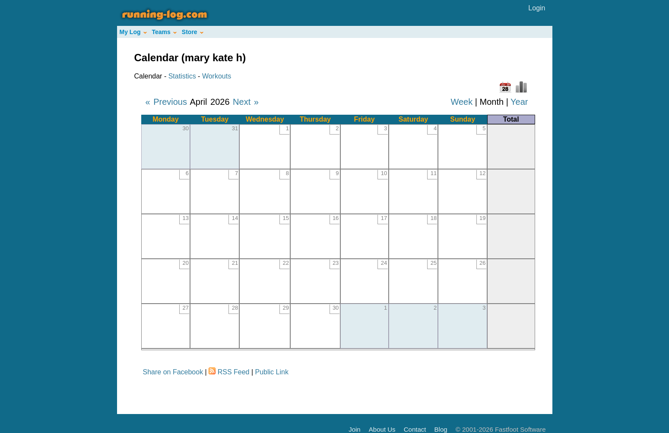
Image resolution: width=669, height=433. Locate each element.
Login (536, 8)
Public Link (272, 372)
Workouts (216, 76)
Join (355, 429)
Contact (415, 429)
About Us (382, 429)
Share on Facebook (173, 372)
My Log (133, 31)
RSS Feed (234, 372)
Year (519, 102)
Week (461, 102)
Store (192, 31)
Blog (440, 429)
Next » (246, 102)
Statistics (182, 76)
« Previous (166, 102)
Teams (164, 31)
